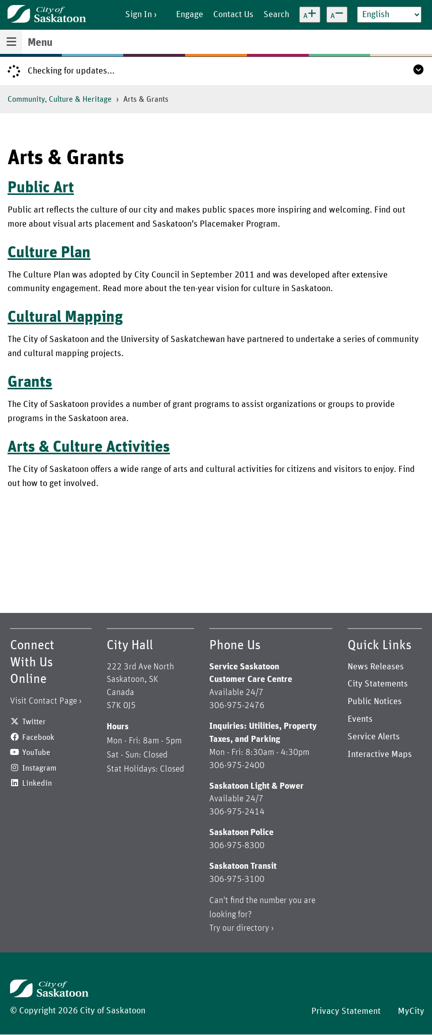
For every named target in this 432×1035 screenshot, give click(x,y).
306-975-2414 (237, 811)
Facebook (38, 737)
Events (360, 719)
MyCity (411, 1011)
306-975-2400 (237, 765)
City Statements (378, 683)
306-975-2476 (237, 705)
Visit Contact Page (43, 701)
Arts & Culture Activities (89, 447)
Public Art (41, 188)
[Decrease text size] (337, 15)
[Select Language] (389, 15)
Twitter (34, 722)
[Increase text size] (309, 15)
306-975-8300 (237, 845)
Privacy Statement (346, 1011)
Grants (30, 382)
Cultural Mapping (65, 317)
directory (252, 928)
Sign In (138, 14)
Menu (40, 42)
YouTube (36, 752)
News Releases (376, 666)
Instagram (39, 768)
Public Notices (375, 701)
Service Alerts (374, 736)
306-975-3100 (237, 879)
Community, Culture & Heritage (60, 99)
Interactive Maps (380, 754)
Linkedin (37, 783)
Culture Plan (49, 253)
